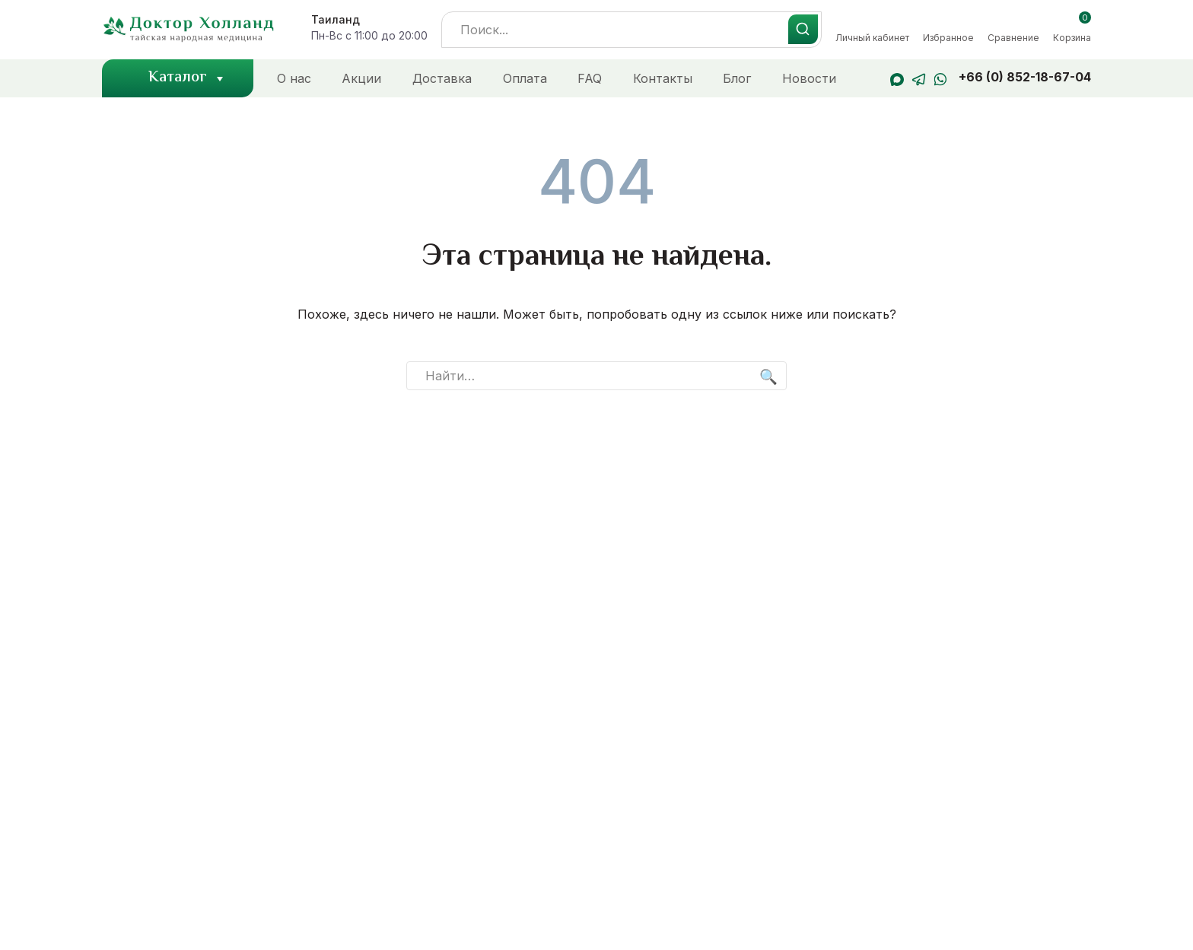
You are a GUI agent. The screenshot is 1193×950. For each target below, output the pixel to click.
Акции (361, 78)
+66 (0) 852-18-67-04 (1025, 76)
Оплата (525, 78)
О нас (294, 78)
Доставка (442, 78)
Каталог (187, 78)
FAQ (589, 78)
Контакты (662, 78)
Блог (737, 78)
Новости (809, 78)
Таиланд (335, 19)
